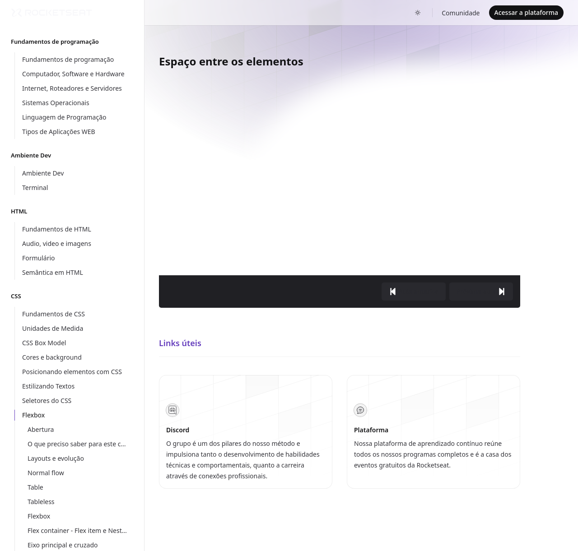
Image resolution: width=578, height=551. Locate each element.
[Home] (51, 12)
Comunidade (461, 13)
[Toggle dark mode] (417, 12)
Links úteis (180, 343)
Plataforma (371, 430)
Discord (177, 430)
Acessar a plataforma (526, 12)
